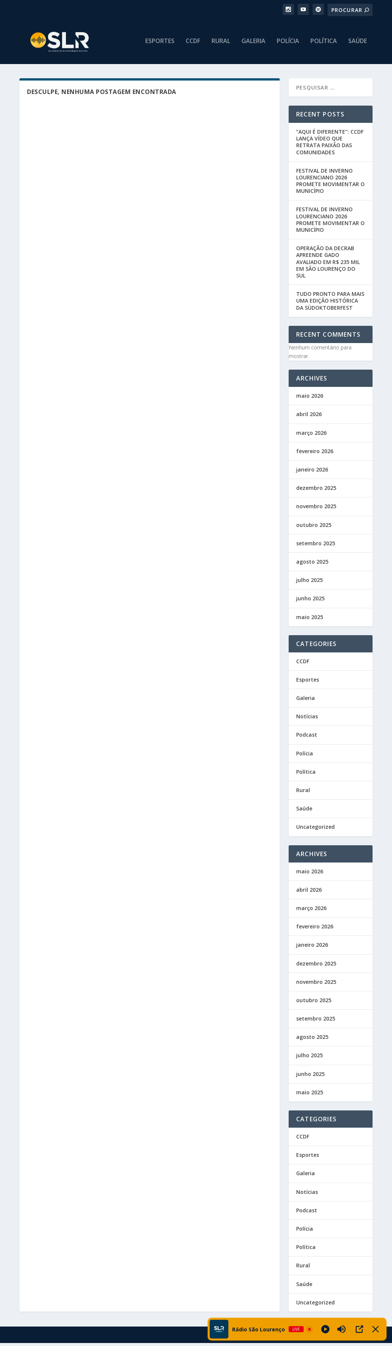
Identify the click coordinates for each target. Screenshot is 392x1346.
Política (323, 43)
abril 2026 (309, 417)
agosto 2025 (312, 564)
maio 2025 (309, 620)
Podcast (306, 738)
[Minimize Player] (375, 1329)
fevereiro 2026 (314, 454)
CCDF (193, 43)
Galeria (253, 43)
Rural (221, 43)
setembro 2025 (315, 546)
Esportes (159, 43)
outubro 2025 (313, 527)
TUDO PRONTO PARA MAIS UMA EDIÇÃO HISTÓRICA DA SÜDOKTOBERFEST (330, 303)
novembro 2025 (316, 509)
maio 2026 (309, 398)
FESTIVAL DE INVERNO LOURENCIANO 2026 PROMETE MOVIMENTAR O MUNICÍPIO (330, 184)
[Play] (325, 1329)
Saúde (357, 43)
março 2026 (311, 435)
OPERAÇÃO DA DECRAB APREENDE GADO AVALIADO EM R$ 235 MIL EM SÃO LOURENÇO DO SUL (328, 265)
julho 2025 (309, 582)
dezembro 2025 (316, 490)
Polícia (288, 43)
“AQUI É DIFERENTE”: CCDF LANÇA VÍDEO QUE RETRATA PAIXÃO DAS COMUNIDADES (330, 145)
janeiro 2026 (312, 472)
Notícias (307, 719)
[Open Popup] (359, 1329)
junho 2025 (310, 601)
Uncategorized (315, 829)
